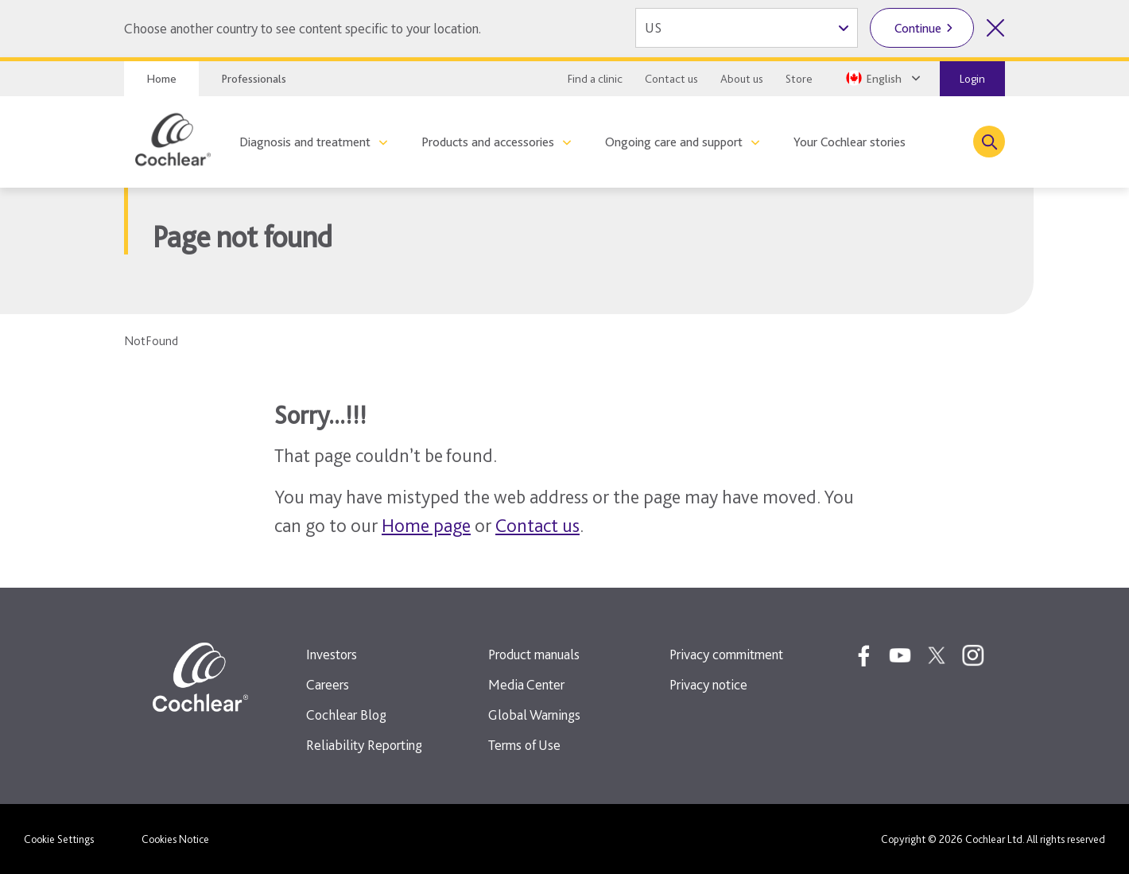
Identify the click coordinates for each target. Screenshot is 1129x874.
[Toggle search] (989, 141)
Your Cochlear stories (849, 142)
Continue (917, 28)
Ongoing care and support (674, 142)
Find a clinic (595, 79)
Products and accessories (487, 142)
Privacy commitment (726, 654)
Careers (327, 684)
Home (161, 79)
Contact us (671, 79)
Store (799, 79)
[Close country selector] (995, 27)
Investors (331, 654)
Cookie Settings (59, 839)
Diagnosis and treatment (305, 142)
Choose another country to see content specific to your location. (302, 28)
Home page (426, 525)
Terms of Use (524, 744)
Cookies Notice (175, 839)
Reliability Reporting (364, 744)
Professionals (253, 79)
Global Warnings (534, 714)
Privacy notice (708, 684)
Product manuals (534, 654)
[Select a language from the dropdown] (882, 78)
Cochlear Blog (346, 714)
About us (741, 79)
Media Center (526, 684)
